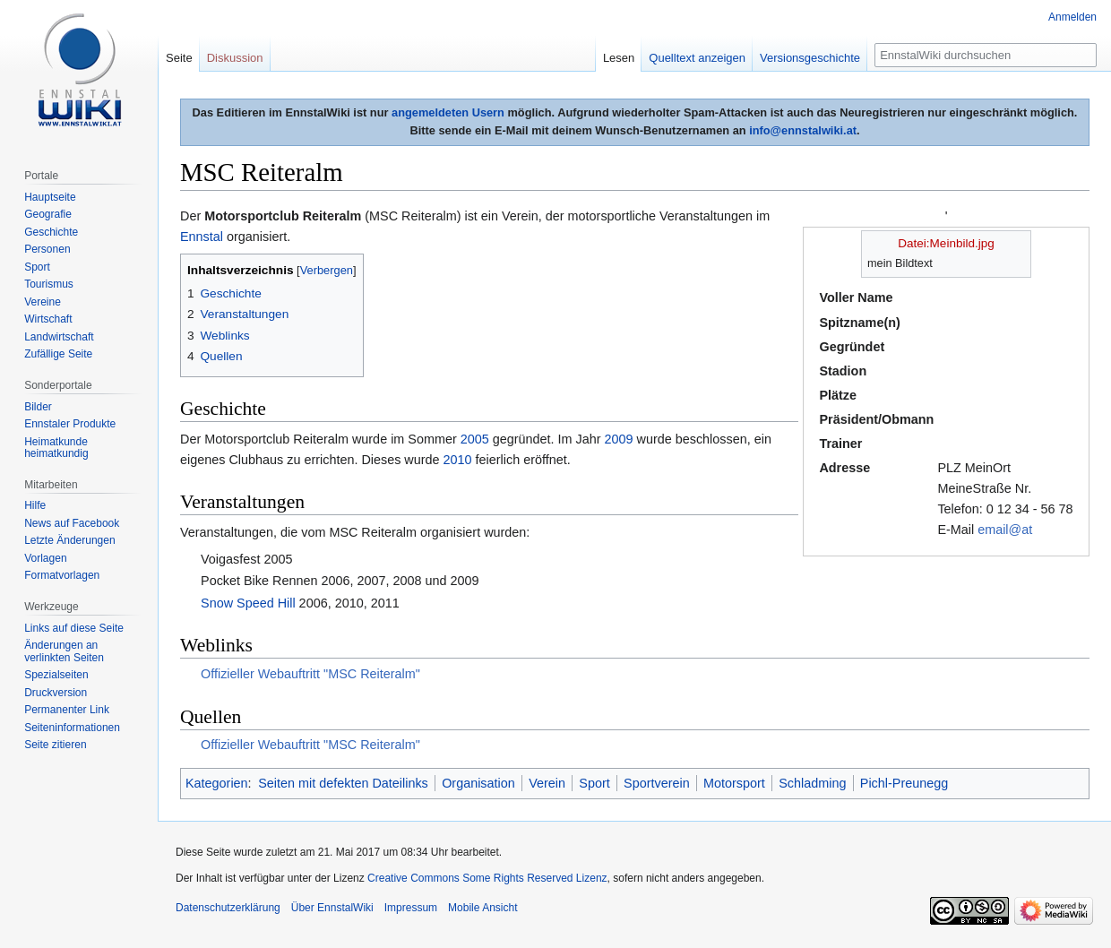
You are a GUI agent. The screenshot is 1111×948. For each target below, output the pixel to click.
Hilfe (35, 505)
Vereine (42, 302)
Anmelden (1072, 17)
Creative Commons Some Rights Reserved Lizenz (487, 878)
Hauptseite (49, 197)
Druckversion (55, 692)
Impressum (410, 907)
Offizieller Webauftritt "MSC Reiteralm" (310, 674)
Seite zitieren (55, 744)
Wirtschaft (48, 319)
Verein (547, 783)
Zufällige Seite (58, 354)
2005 (475, 439)
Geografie (48, 214)
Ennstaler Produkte (70, 424)
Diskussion (235, 58)
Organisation (478, 783)
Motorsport (734, 783)
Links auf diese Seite (74, 628)
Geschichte (51, 232)
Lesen (618, 58)
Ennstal (201, 236)
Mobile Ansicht (482, 907)
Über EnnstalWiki (332, 907)
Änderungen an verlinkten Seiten (64, 651)
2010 (458, 459)
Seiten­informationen (72, 727)
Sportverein (657, 783)
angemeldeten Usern (448, 112)
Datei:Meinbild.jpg (946, 243)
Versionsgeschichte (810, 58)
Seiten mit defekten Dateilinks (343, 783)
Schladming (812, 783)
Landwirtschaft (58, 337)
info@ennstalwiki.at (803, 130)
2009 (619, 439)
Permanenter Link (66, 709)
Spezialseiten (56, 674)
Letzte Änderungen (69, 540)
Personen (47, 249)
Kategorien (216, 783)
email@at (1005, 529)
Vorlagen (45, 558)
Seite (179, 58)
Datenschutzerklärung (228, 907)
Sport (594, 783)
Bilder (38, 407)
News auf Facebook (71, 523)
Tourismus (48, 284)
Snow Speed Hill (248, 603)
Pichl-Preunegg (904, 783)
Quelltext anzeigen (697, 58)
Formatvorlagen (61, 575)
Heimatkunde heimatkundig (56, 448)
